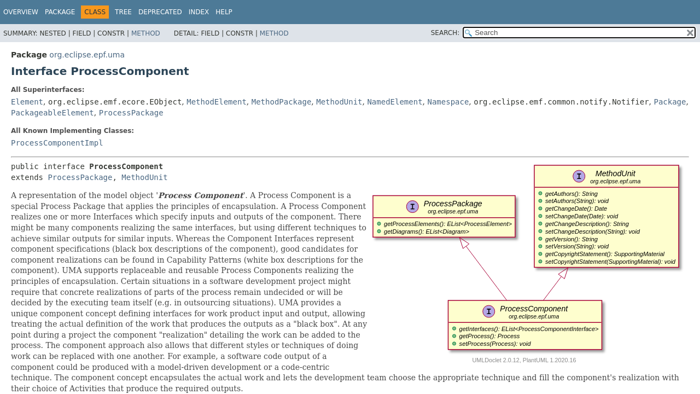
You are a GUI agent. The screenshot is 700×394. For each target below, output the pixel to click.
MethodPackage (282, 101)
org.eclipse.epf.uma (87, 54)
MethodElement (216, 101)
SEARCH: (445, 33)
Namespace (448, 101)
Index (199, 12)
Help (223, 12)
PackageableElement (52, 112)
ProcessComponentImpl (57, 142)
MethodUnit (339, 101)
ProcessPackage (131, 112)
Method (145, 33)
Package (60, 12)
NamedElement (394, 101)
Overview (20, 12)
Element (27, 101)
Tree (123, 12)
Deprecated (160, 12)
